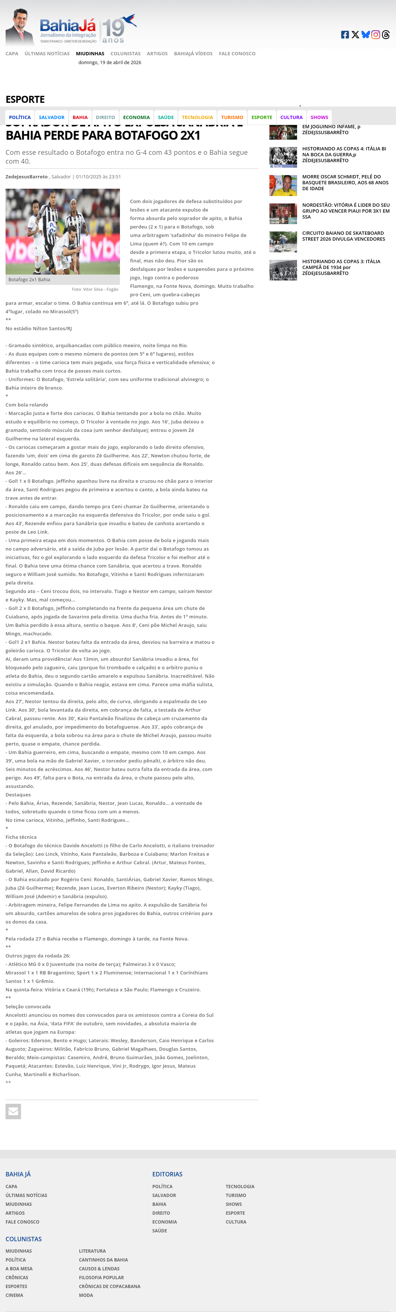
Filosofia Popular (357, 1212)
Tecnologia (197, 119)
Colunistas (126, 49)
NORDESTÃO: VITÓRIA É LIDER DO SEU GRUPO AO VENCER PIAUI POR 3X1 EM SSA (346, 210)
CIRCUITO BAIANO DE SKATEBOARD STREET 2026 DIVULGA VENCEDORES (343, 235)
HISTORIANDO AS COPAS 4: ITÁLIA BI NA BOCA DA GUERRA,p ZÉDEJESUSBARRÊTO (344, 153)
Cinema (278, 1230)
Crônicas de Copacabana (350, 1224)
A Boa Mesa (282, 1204)
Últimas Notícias (46, 49)
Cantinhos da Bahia (360, 1195)
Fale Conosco (24, 58)
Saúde (166, 119)
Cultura (292, 119)
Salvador (52, 119)
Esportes (280, 1221)
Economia (137, 119)
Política (20, 119)
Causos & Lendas (355, 1204)
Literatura (348, 1186)
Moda (342, 1236)
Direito (106, 119)
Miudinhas (90, 49)
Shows (319, 119)
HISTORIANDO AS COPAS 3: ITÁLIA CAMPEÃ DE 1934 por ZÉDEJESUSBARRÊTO (341, 266)
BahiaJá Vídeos (193, 49)
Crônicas (280, 1212)
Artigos (157, 49)
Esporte (262, 119)
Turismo (232, 119)
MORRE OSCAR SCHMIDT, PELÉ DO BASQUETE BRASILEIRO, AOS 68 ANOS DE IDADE (345, 182)
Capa (12, 49)
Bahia (80, 119)
